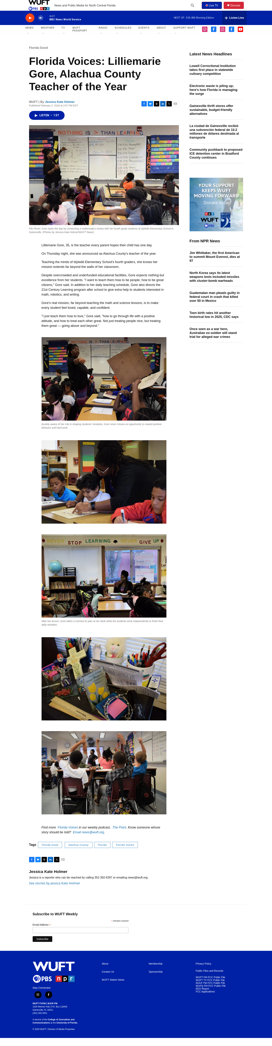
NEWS (30, 35)
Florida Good (38, 56)
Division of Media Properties (61, 1037)
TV (63, 35)
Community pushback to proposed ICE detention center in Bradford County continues (216, 161)
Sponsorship (156, 979)
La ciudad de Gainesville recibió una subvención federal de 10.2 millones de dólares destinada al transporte (214, 140)
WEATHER (47, 35)
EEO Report (202, 996)
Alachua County (78, 853)
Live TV (213, 9)
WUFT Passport (79, 37)
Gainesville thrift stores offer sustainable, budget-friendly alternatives (211, 118)
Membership (155, 971)
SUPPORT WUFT (184, 35)
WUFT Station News (113, 988)
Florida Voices (125, 853)
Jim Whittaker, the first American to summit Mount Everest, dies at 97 (215, 265)
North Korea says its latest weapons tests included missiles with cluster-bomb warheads (214, 285)
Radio (103, 35)
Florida (102, 853)
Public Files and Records (209, 979)
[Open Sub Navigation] (28, 41)
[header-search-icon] (193, 9)
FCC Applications (205, 999)
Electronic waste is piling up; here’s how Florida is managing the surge (213, 98)
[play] (30, 26)
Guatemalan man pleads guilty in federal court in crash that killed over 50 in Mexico (215, 305)
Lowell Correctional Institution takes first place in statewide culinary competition (213, 78)
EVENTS (143, 35)
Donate (237, 9)
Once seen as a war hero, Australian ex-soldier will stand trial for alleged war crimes (213, 341)
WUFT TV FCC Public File (210, 988)
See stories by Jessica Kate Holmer (54, 891)
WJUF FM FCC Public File (210, 991)
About (105, 971)
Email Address (42, 933)
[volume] (41, 26)
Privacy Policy (203, 971)
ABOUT (161, 35)
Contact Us (108, 979)
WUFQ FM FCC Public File (211, 994)
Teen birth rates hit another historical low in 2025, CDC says (214, 323)
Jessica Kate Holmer (60, 110)
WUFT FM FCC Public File (210, 985)
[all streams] (234, 26)
